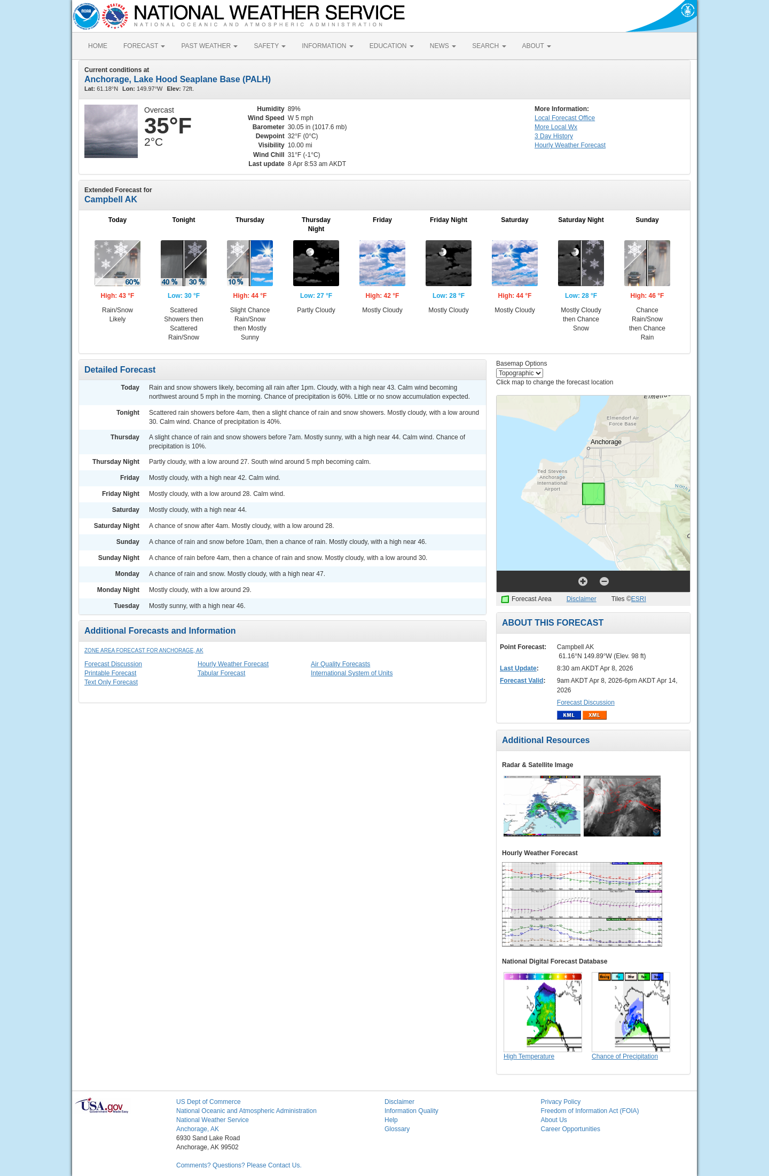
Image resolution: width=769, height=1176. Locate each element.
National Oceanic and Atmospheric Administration (246, 1111)
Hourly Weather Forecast (233, 664)
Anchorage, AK (197, 1129)
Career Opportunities (570, 1129)
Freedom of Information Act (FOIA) (590, 1111)
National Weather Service (212, 1120)
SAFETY (270, 46)
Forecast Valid (521, 680)
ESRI (638, 599)
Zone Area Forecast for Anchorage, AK (143, 650)
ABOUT (536, 46)
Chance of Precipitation (625, 1056)
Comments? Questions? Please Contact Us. (239, 1165)
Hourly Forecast (570, 145)
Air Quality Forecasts (340, 664)
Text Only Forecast (111, 682)
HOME (97, 46)
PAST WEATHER (209, 46)
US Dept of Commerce (208, 1102)
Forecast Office (565, 118)
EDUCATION (392, 46)
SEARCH (489, 46)
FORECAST (144, 46)
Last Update (518, 668)
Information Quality (411, 1111)
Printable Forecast (110, 673)
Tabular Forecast (221, 673)
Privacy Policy (561, 1102)
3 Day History (554, 136)
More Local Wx (556, 127)
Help (391, 1120)
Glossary (397, 1129)
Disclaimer (582, 599)
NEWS (443, 46)
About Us (554, 1120)
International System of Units (352, 673)
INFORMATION (327, 46)
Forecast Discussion (113, 664)
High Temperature (529, 1056)
